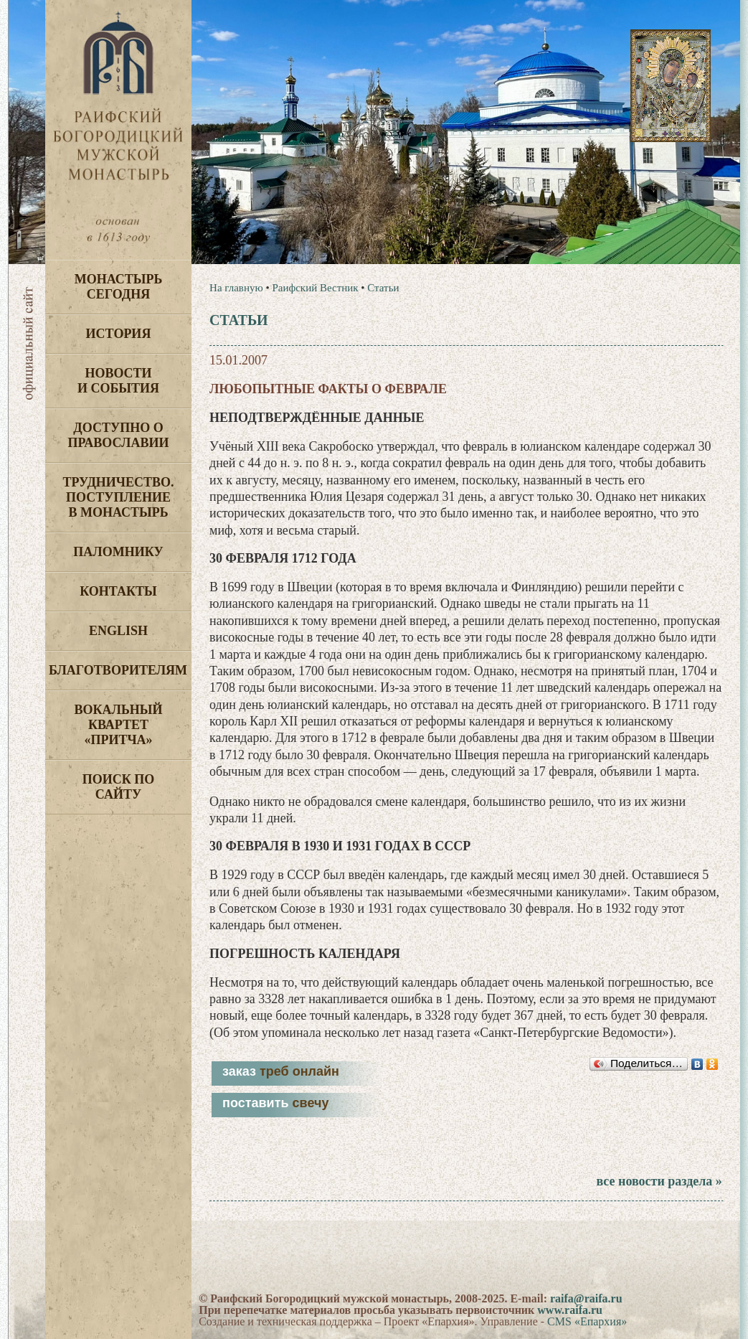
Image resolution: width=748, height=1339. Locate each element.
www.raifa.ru (569, 1310)
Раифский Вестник (315, 287)
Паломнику (118, 552)
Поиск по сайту (118, 787)
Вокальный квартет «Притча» (118, 725)
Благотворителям (118, 670)
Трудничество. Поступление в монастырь (118, 497)
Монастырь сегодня (119, 286)
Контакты (118, 591)
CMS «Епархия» (587, 1321)
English (118, 631)
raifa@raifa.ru (586, 1298)
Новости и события (118, 380)
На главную (236, 287)
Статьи (383, 287)
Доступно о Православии (118, 435)
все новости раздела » (658, 1181)
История (118, 333)
